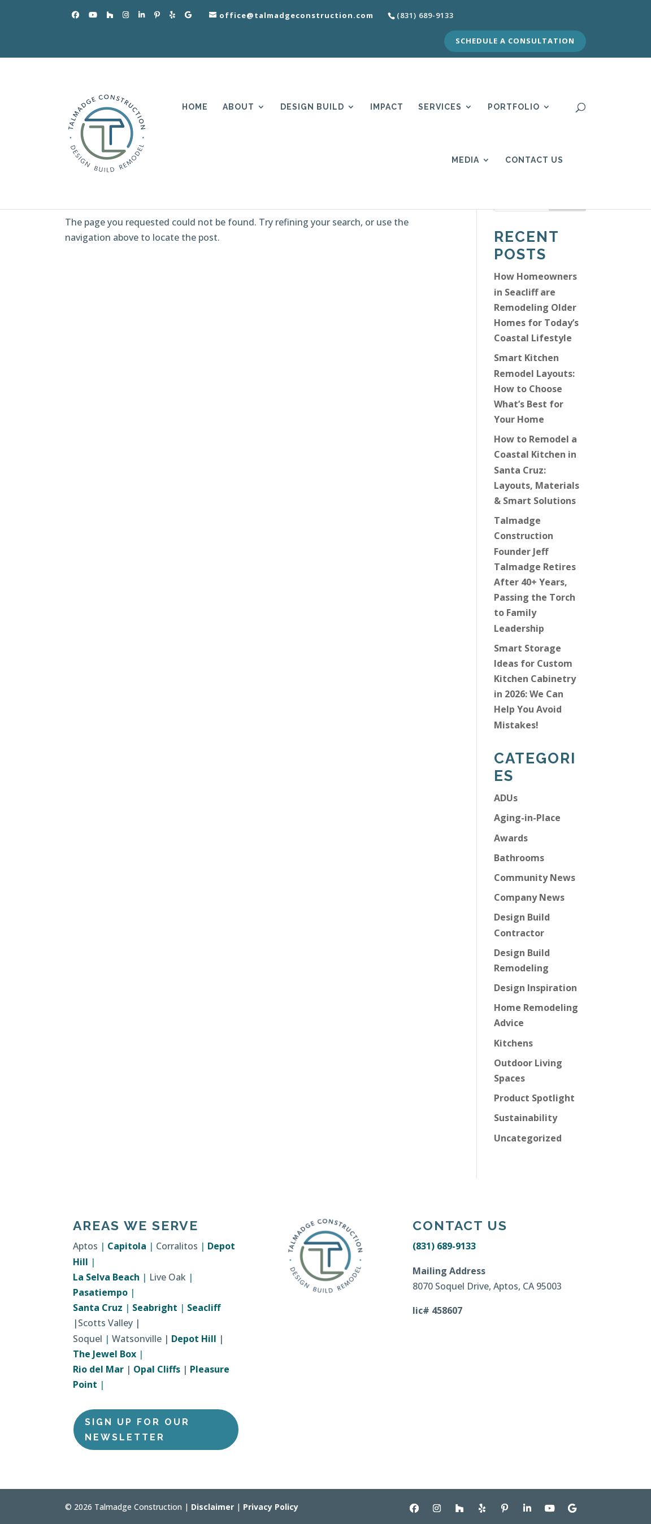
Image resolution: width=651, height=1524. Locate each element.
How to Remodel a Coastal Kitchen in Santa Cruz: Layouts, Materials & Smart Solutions (536, 470)
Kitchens (513, 1043)
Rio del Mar (98, 1369)
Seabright (154, 1307)
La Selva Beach (106, 1277)
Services (440, 107)
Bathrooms (519, 858)
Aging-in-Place (527, 817)
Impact (386, 107)
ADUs (506, 798)
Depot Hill (193, 1338)
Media (465, 160)
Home (195, 107)
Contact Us (534, 160)
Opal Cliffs (156, 1369)
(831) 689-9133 (444, 1246)
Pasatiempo (100, 1292)
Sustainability (525, 1117)
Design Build (312, 107)
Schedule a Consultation (515, 41)
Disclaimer (212, 1506)
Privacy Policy (270, 1506)
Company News (529, 897)
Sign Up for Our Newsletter (137, 1430)
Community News (534, 877)
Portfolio (514, 107)
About (238, 107)
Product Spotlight (534, 1098)
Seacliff (203, 1307)
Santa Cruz (98, 1307)
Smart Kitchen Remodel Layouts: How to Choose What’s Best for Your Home (534, 388)
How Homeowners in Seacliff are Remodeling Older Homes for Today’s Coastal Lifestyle (536, 307)
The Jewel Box (104, 1354)
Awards (511, 838)
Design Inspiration (535, 988)
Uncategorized (528, 1138)
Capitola (126, 1246)
